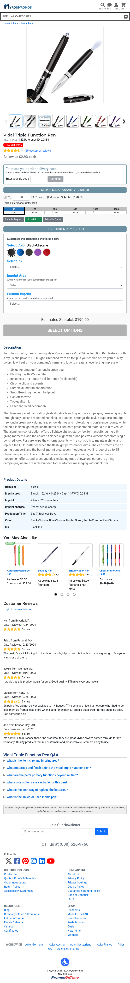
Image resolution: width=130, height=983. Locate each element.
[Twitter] (8, 862)
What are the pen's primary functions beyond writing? (42, 775)
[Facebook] (17, 862)
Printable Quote (53, 219)
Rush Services (76, 922)
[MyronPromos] (17, 6)
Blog (7, 910)
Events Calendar (14, 922)
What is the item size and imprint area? (33, 760)
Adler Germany (34, 944)
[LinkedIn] (42, 862)
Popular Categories (65, 16)
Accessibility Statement (18, 890)
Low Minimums (77, 918)
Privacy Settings (77, 882)
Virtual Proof (33, 219)
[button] (11, 252)
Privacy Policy (76, 878)
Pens (15, 23)
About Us (73, 874)
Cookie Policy (76, 886)
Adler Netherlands (68, 948)
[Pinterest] (25, 862)
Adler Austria (57, 944)
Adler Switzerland (80, 944)
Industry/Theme (14, 918)
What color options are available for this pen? (37, 782)
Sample (13, 219)
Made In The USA (78, 914)
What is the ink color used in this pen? (32, 797)
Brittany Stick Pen (79, 570)
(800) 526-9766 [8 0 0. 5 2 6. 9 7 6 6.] (74, 844)
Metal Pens (27, 23)
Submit (101, 831)
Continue (55, 178)
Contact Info (11, 874)
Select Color (27, 245)
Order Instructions (15, 882)
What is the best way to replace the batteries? (37, 790)
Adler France (104, 944)
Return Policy (12, 886)
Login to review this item (18, 609)
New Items (74, 930)
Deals (71, 926)
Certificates (11, 930)
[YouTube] (51, 862)
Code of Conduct (78, 895)
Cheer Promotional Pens (110, 572)
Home (6, 23)
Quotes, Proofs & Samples (20, 878)
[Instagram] (34, 862)
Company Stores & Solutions (21, 914)
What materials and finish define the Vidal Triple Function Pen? (49, 768)
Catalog (9, 926)
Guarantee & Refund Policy (84, 890)
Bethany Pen (45, 570)
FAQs (71, 899)
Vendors (73, 934)
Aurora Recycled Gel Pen (19, 572)
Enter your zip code (17, 178)
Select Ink (14, 261)
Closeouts (74, 910)
